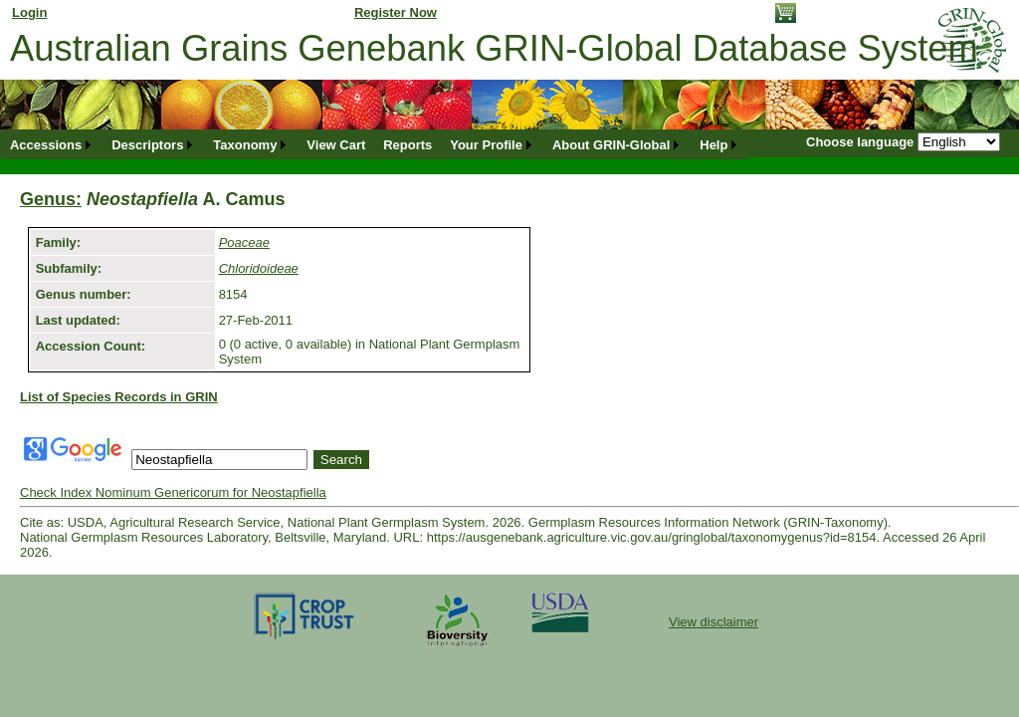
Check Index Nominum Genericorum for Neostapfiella (173, 492)
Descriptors (147, 144)
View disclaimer (713, 621)
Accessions (46, 144)
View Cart (335, 144)
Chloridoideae (259, 268)
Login (29, 12)
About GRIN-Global (611, 144)
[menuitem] (52, 144)
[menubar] (374, 144)
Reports (407, 144)
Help (713, 144)
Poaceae (244, 242)
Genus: (51, 199)
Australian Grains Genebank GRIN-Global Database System (494, 48)
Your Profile (486, 144)
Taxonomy (245, 144)
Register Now (395, 12)
